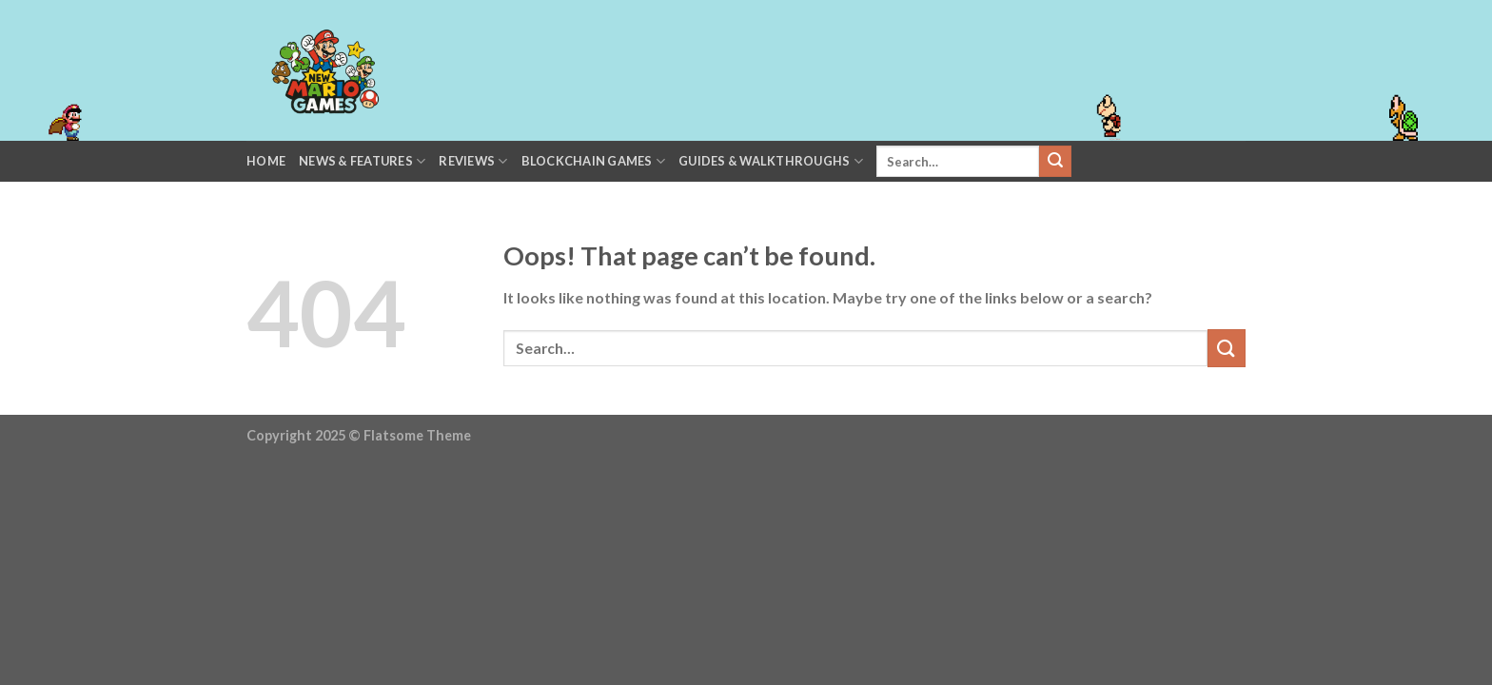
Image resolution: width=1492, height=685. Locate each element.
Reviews (473, 161)
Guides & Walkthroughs (770, 161)
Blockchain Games (593, 161)
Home (265, 160)
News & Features (362, 161)
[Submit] (1055, 162)
